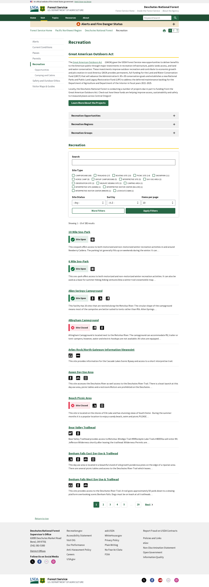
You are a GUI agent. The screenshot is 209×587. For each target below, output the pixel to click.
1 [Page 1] (96, 504)
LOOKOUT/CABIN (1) (125, 190)
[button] (164, 30)
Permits (37, 58)
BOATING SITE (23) (123, 175)
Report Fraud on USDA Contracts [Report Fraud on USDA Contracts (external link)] (160, 530)
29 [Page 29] (138, 504)
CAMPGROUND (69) (83, 175)
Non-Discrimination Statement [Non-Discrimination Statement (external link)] (159, 547)
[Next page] (149, 505)
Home (33, 17)
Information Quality (153, 557)
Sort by (111, 197)
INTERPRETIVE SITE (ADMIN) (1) (88, 187)
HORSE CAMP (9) (82, 179)
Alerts (36, 41)
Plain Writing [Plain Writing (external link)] (111, 545)
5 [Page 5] (124, 504)
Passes (36, 52)
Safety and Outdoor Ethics (46, 80)
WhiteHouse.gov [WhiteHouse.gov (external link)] (113, 535)
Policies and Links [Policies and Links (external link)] (152, 538)
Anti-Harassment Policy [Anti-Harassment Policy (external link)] (79, 549)
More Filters (98, 210)
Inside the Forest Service (148, 11)
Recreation (39, 64)
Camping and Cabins (45, 75)
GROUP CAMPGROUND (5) (106, 179)
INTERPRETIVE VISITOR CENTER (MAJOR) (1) (125, 187)
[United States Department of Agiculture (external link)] (35, 9)
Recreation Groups (81, 133)
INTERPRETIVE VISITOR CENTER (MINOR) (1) (93, 190)
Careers (70, 554)
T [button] (170, 30)
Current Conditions (42, 47)
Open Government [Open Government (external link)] (152, 552)
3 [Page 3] (110, 504)
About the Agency (171, 11)
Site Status (78, 197)
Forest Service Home (125, 11)
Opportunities (42, 69)
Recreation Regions (82, 124)
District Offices (38, 551)
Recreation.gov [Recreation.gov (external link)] (74, 530)
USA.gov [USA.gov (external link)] (71, 559)
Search (76, 156)
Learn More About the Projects (88, 103)
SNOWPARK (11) (162, 175)
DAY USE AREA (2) (154, 179)
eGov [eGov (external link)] (145, 543)
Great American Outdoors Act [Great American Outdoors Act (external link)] (87, 62)
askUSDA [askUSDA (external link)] (109, 530)
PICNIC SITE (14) (143, 175)
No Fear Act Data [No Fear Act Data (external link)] (113, 549)
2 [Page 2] (103, 504)
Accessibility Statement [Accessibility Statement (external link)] (79, 535)
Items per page (150, 197)
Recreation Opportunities (85, 115)
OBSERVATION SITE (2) (84, 183)
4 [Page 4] (117, 504)
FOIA (107, 554)
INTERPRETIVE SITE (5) (132, 179)
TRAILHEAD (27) (103, 175)
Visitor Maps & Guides (44, 86)
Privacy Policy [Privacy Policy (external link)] (112, 540)
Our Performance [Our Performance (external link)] (76, 545)
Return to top (42, 518)
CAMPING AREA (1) (135, 183)
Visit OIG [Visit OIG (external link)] (71, 540)
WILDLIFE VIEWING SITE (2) (110, 183)
